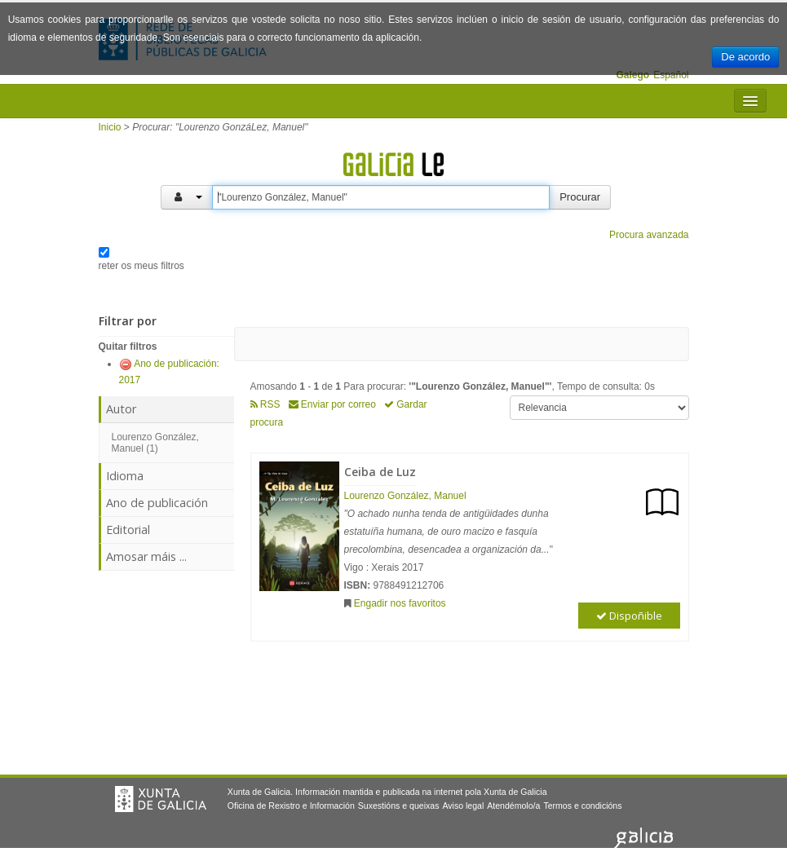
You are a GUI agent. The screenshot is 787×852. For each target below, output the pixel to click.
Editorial (128, 529)
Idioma (125, 475)
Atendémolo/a (513, 805)
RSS (265, 404)
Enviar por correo (332, 404)
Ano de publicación (157, 502)
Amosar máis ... (146, 556)
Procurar (579, 197)
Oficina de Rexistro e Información (291, 805)
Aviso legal (463, 805)
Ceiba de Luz (380, 471)
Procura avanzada (648, 235)
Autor (121, 409)
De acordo (745, 57)
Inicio (110, 127)
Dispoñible (629, 615)
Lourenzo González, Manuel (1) (155, 442)
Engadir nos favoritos (400, 603)
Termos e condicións (582, 805)
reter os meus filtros (141, 265)
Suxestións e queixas (399, 805)
